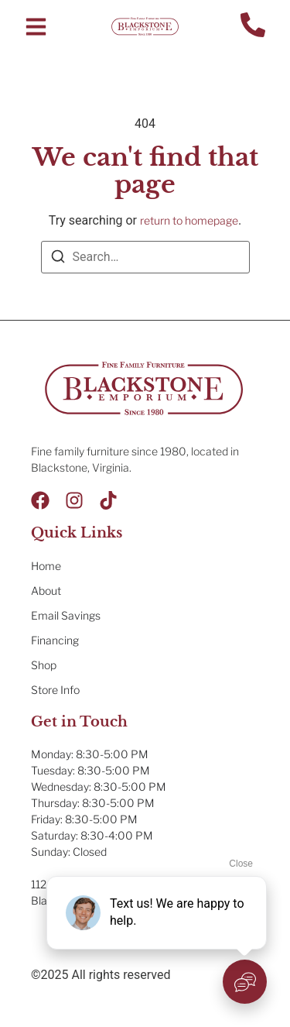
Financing (55, 640)
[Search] (58, 259)
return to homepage (189, 220)
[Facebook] (40, 500)
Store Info (55, 689)
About (46, 590)
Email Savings (66, 615)
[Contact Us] (253, 26)
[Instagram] (74, 500)
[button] (36, 26)
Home (46, 565)
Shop (43, 665)
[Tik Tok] (108, 500)
